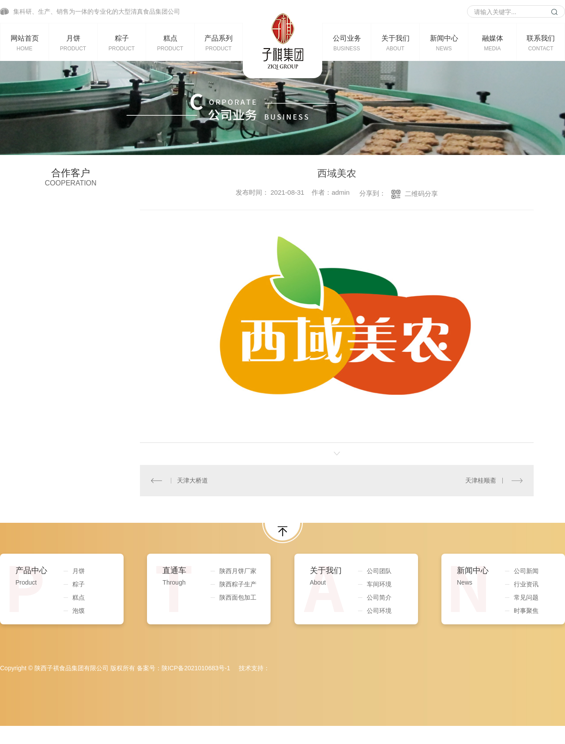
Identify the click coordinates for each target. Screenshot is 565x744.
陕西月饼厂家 (237, 570)
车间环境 (379, 584)
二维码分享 (421, 193)
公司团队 (379, 570)
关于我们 (395, 43)
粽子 (122, 43)
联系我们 (541, 43)
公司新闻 (526, 570)
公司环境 (379, 610)
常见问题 (526, 597)
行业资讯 (526, 584)
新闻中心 (444, 43)
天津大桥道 (192, 480)
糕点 (170, 43)
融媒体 (492, 43)
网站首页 (24, 43)
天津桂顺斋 (480, 480)
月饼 (73, 43)
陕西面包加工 (237, 597)
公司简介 (379, 597)
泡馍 (78, 610)
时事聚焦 (526, 610)
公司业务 (347, 43)
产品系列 (218, 43)
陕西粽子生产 (237, 584)
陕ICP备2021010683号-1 (196, 668)
